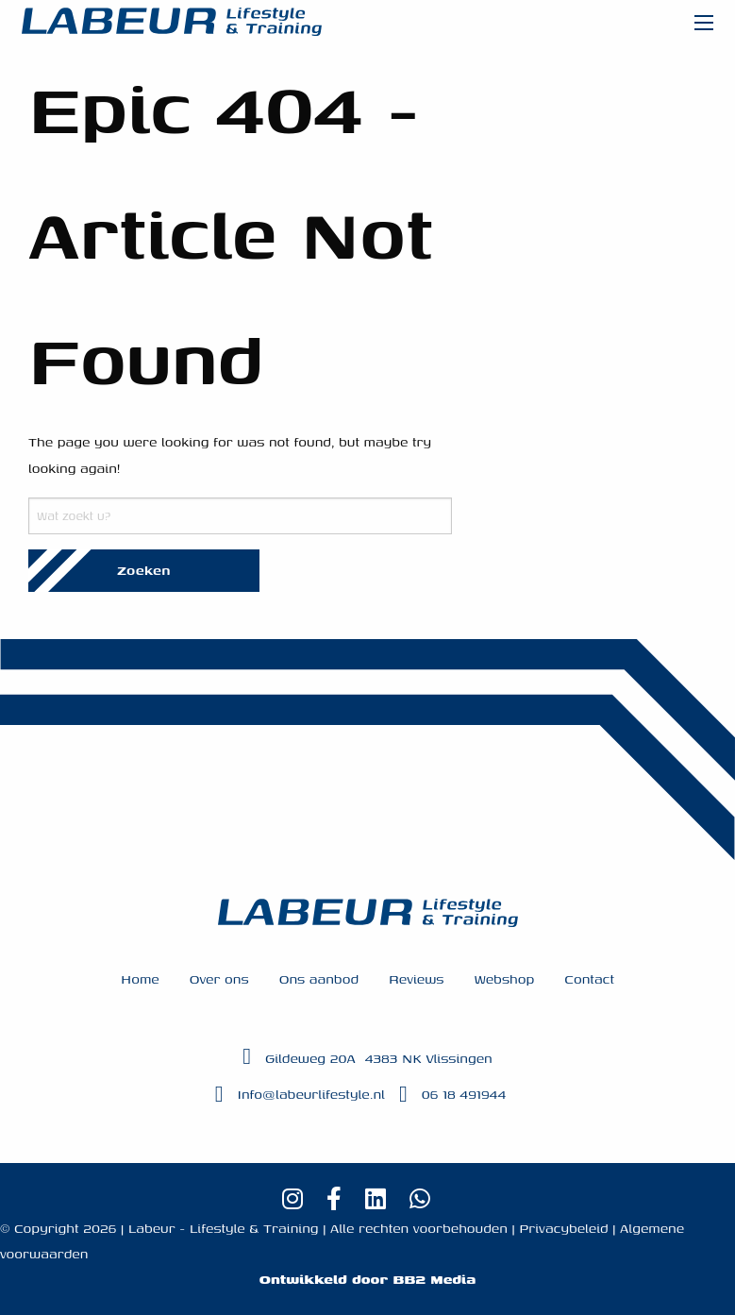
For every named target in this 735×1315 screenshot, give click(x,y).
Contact (589, 978)
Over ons (219, 978)
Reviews (416, 978)
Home (140, 978)
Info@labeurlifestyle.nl (311, 1094)
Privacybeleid (563, 1228)
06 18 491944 (464, 1094)
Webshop (504, 978)
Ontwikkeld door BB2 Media (367, 1279)
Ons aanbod (319, 978)
